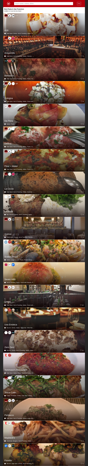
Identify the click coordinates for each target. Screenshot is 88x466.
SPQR (7, 302)
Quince (7, 234)
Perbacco (9, 415)
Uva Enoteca (10, 324)
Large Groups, (15, 260)
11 (83, 350)
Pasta (12, 124)
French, (16, 237)
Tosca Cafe (10, 392)
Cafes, (9, 395)
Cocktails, (14, 395)
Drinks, (15, 33)
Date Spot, (10, 33)
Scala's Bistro (11, 256)
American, (10, 441)
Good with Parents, (32, 101)
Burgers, (15, 441)
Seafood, (29, 192)
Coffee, (19, 395)
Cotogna (8, 98)
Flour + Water (11, 166)
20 (83, 146)
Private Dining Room (30, 260)
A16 (6, 30)
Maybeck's (9, 438)
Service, (29, 56)
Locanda (8, 211)
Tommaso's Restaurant (15, 370)
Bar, (8, 214)
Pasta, (34, 56)
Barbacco (9, 75)
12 (83, 169)
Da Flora (8, 121)
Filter (79, 3)
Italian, (29, 33)
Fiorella (8, 460)
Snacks (33, 79)
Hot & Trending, (22, 33)
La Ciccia (9, 189)
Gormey (8, 3)
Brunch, (12, 214)
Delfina (7, 143)
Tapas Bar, (24, 328)
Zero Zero (9, 347)
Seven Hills (10, 279)
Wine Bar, (30, 328)
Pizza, (33, 33)
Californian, (10, 237)
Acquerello (9, 53)
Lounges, (32, 350)
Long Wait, (34, 169)
